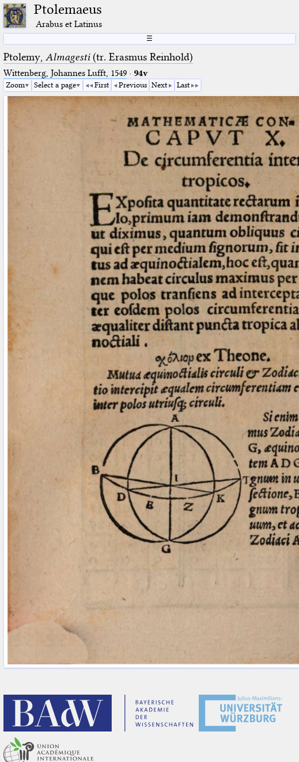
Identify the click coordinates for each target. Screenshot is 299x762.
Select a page (55, 84)
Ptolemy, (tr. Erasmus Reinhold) (98, 57)
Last (183, 84)
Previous (133, 84)
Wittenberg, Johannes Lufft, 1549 (65, 73)
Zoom (15, 84)
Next (159, 84)
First (101, 84)
